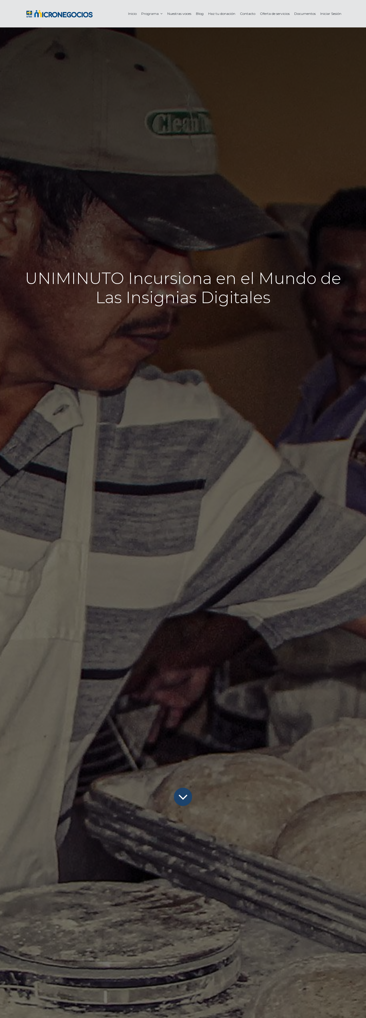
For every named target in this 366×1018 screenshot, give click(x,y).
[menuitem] (132, 14)
